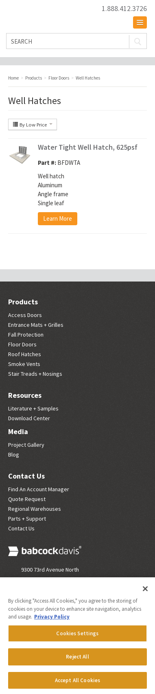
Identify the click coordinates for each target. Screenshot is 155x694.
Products (23, 301)
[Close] (145, 592)
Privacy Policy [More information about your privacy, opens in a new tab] (52, 619)
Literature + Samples (33, 408)
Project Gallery (26, 444)
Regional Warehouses (34, 508)
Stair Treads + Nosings (35, 373)
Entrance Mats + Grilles (35, 324)
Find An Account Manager (38, 489)
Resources (24, 395)
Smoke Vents (24, 364)
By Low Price (32, 124)
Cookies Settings (77, 636)
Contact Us (26, 476)
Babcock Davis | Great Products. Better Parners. (49, 12)
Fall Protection (26, 334)
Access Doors (25, 315)
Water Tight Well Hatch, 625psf (88, 147)
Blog (13, 454)
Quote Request (27, 499)
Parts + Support (27, 518)
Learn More (57, 218)
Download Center (29, 418)
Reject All (77, 659)
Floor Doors (22, 344)
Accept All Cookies (77, 683)
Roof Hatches (24, 354)
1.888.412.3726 (124, 8)
